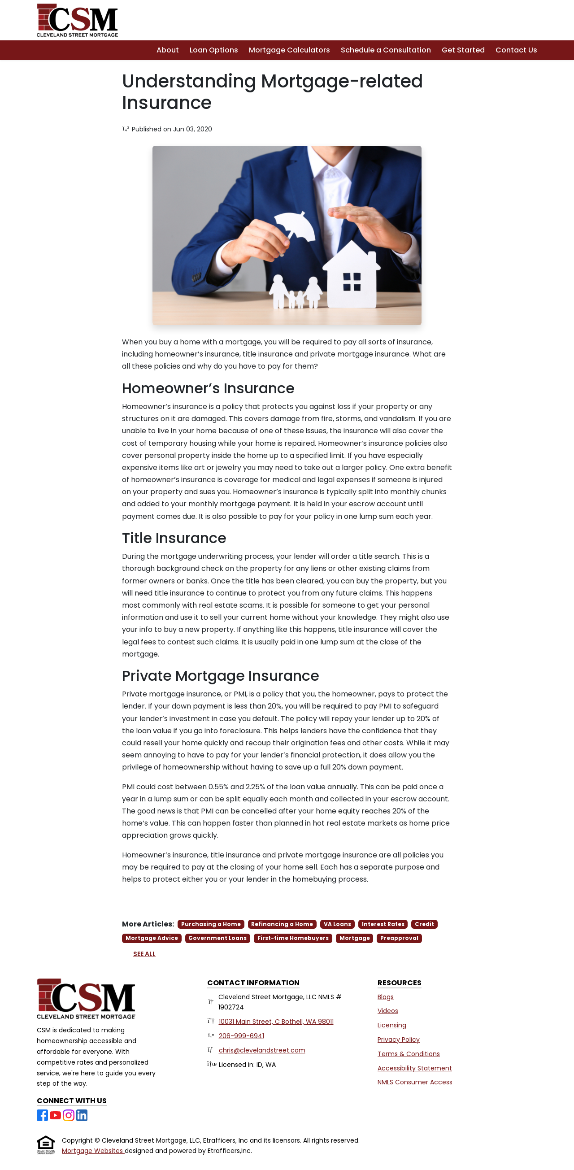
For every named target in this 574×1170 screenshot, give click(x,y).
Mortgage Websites (93, 1150)
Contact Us (516, 50)
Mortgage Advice (152, 938)
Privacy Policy (399, 1039)
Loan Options (214, 50)
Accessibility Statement (415, 1068)
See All (144, 953)
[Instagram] (69, 1114)
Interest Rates (383, 924)
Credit (424, 924)
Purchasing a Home (211, 924)
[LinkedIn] (81, 1114)
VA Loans (337, 924)
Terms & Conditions (409, 1053)
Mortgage (354, 938)
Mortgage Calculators (289, 50)
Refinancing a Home (282, 924)
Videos (388, 1010)
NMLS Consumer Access (415, 1082)
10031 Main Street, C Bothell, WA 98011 (276, 1021)
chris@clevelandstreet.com (262, 1050)
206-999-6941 (241, 1035)
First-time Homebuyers (293, 938)
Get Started (463, 50)
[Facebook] (43, 1114)
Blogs (386, 996)
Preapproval (399, 938)
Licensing (392, 1025)
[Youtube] (56, 1114)
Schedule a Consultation (386, 50)
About (168, 50)
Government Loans (217, 938)
